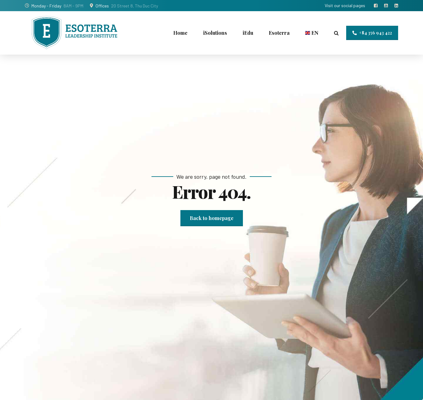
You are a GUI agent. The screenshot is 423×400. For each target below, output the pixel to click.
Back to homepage (212, 218)
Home (180, 32)
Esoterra (279, 32)
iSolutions (215, 32)
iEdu (248, 32)
